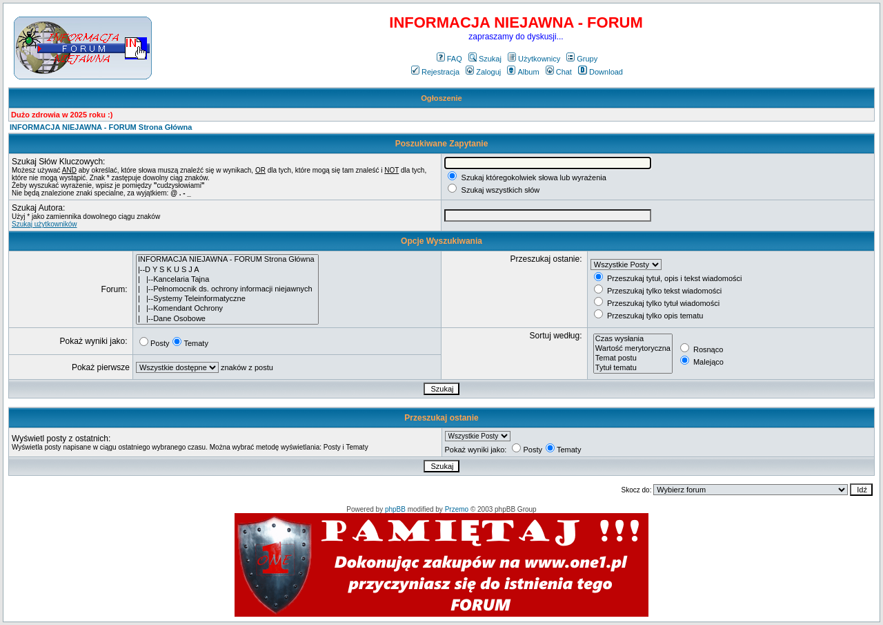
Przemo (456, 509)
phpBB (395, 509)
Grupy (581, 59)
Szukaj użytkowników (44, 224)
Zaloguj (483, 72)
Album (523, 72)
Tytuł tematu (633, 368)
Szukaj (485, 59)
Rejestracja (435, 72)
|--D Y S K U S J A (227, 270)
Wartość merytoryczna (633, 349)
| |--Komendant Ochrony (227, 309)
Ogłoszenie (441, 98)
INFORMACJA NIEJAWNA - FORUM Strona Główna (101, 127)
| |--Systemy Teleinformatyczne (227, 299)
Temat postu (633, 358)
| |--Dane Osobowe (227, 319)
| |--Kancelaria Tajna (227, 280)
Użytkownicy (534, 59)
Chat (559, 72)
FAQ (449, 59)
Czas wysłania (633, 339)
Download (600, 72)
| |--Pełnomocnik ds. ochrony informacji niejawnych (227, 289)
